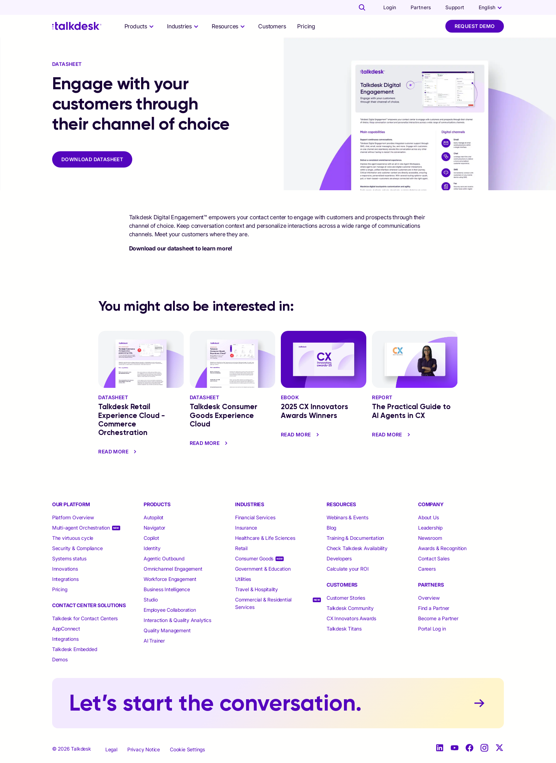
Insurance (246, 528)
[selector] (140, 26)
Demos (60, 659)
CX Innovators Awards (351, 618)
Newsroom (430, 538)
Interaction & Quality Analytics (177, 620)
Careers (427, 569)
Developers (339, 558)
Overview (428, 598)
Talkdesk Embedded (75, 649)
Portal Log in (432, 629)
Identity (152, 548)
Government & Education (263, 569)
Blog (331, 528)
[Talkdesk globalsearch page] (362, 7)
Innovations (65, 569)
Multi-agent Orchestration (81, 528)
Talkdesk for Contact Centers (85, 618)
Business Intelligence (167, 589)
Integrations (65, 579)
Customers (272, 26)
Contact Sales (433, 558)
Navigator (154, 528)
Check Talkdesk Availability (357, 548)
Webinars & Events (347, 517)
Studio (151, 600)
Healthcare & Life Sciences (265, 538)
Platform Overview (73, 517)
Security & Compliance (77, 548)
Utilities (243, 579)
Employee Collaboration (170, 610)
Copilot (151, 538)
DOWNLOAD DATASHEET (92, 159)
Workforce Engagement (170, 579)
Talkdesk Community (350, 608)
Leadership (430, 528)
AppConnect (66, 629)
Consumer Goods (254, 558)
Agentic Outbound (164, 558)
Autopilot (154, 517)
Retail (241, 548)
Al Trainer (154, 641)
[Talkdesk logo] (77, 26)
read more (118, 451)
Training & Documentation (355, 538)
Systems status (69, 558)
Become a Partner (438, 618)
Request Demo (475, 26)
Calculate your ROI (347, 569)
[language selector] (491, 7)
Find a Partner (433, 608)
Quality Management (167, 630)
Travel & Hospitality (256, 589)
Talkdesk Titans (344, 629)
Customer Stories (346, 598)
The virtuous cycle (72, 538)
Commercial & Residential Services (263, 603)
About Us (428, 517)
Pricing (306, 26)
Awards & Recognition (442, 548)
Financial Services (255, 517)
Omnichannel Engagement (173, 569)
